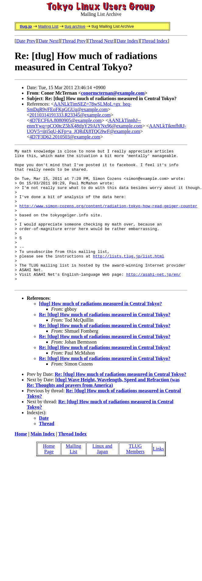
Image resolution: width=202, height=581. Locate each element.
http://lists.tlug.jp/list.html (128, 278)
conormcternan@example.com (113, 93)
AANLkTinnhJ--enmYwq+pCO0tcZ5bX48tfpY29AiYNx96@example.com (84, 123)
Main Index (42, 461)
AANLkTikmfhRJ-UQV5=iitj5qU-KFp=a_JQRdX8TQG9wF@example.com (106, 128)
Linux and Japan (102, 476)
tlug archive (74, 26)
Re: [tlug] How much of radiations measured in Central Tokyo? (104, 342)
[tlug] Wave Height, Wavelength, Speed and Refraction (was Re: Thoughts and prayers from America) (103, 409)
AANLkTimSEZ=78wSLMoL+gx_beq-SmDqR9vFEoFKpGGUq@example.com (79, 106)
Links (158, 476)
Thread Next (101, 41)
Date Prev (26, 41)
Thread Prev (74, 41)
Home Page (49, 476)
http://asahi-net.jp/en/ (153, 300)
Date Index (127, 41)
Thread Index (154, 41)
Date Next (49, 41)
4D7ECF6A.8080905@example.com (66, 120)
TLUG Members (135, 476)
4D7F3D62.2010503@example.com (65, 136)
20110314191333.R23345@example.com (70, 114)
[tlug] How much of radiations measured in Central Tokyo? (100, 331)
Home (21, 461)
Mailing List (48, 26)
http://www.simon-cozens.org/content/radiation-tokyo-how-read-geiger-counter (108, 217)
